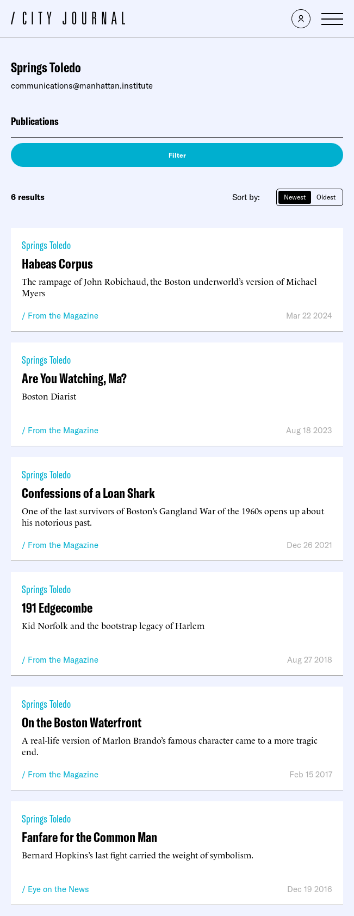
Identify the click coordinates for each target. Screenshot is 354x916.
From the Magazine (63, 315)
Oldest (326, 197)
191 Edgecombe (57, 607)
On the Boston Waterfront (81, 722)
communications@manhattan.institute (82, 85)
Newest (295, 197)
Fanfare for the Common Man (89, 837)
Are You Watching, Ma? (74, 378)
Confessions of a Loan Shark (88, 493)
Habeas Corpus (57, 263)
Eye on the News (58, 889)
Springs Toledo (46, 245)
